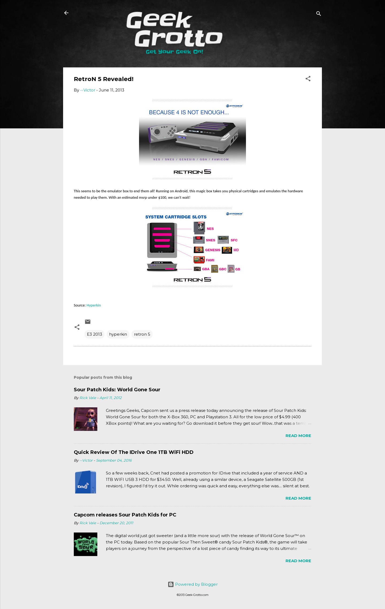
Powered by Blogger (193, 584)
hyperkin (118, 334)
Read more (298, 435)
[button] (308, 79)
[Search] (318, 14)
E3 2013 (94, 334)
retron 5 (142, 334)
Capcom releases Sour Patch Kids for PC (125, 515)
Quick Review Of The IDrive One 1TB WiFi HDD (134, 452)
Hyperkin (94, 305)
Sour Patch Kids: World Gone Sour (117, 390)
